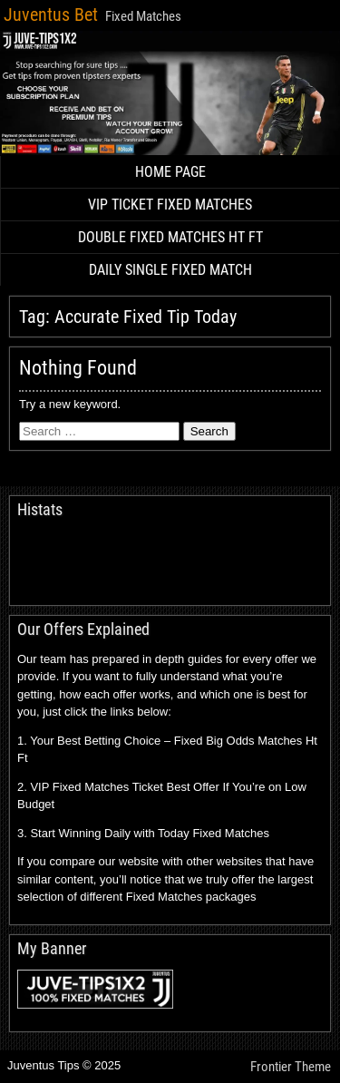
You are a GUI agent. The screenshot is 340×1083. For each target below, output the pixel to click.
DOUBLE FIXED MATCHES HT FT (170, 237)
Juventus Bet (51, 14)
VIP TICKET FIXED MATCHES (170, 204)
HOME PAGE (170, 171)
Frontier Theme (290, 1067)
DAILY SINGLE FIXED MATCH (170, 269)
